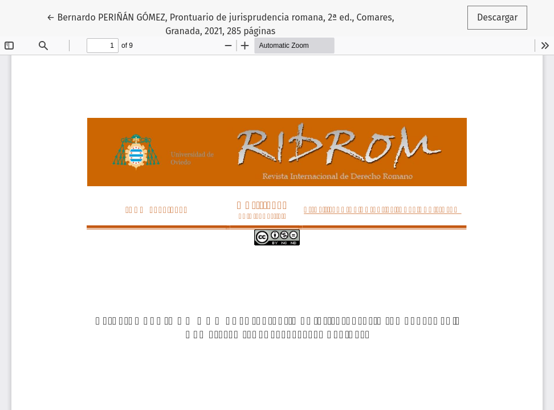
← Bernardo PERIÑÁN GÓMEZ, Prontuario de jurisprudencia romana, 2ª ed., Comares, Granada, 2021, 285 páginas (220, 23)
